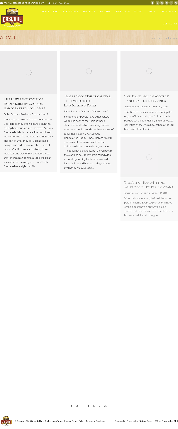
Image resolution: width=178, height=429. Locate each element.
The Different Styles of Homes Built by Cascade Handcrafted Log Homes (24, 103)
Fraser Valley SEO (170, 421)
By (24, 114)
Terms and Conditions (95, 421)
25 (105, 405)
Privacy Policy (78, 421)
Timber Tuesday (11, 114)
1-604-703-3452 (60, 2)
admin (9, 37)
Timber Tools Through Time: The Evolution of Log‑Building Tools (87, 101)
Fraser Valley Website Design (140, 421)
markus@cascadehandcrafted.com (24, 2)
